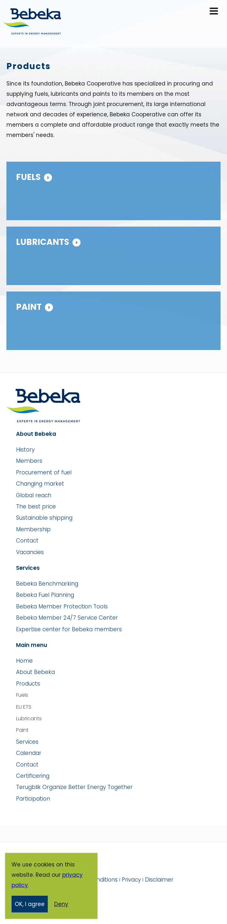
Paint (29, 307)
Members (29, 461)
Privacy (131, 880)
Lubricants (42, 242)
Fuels (28, 177)
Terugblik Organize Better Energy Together (74, 787)
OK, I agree (30, 904)
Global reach (33, 495)
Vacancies (30, 552)
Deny (61, 904)
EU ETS (23, 707)
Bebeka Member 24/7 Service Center (67, 618)
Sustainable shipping (44, 518)
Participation (33, 799)
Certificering (32, 776)
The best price (36, 506)
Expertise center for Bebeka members (69, 629)
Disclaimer (159, 880)
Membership (33, 529)
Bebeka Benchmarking (47, 584)
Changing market (40, 484)
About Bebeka (35, 672)
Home (24, 661)
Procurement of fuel (43, 472)
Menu (214, 11)
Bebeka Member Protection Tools (62, 606)
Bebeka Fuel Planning (45, 595)
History (25, 449)
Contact (27, 540)
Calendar (28, 753)
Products (28, 683)
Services (27, 742)
